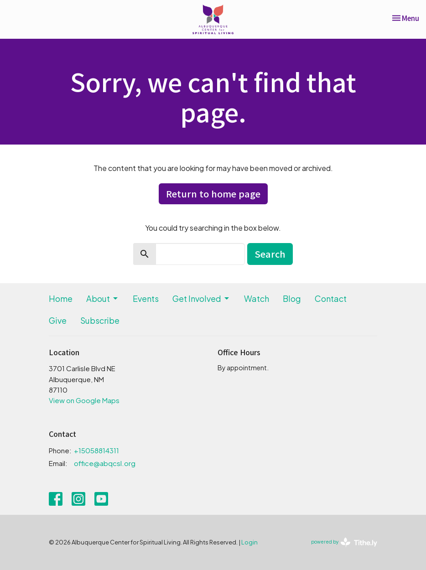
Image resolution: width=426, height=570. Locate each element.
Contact (331, 298)
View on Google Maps (84, 400)
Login (249, 542)
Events (146, 298)
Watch (256, 298)
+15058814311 (96, 450)
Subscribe (99, 320)
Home (61, 298)
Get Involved (201, 298)
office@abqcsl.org (104, 463)
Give (58, 320)
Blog (292, 298)
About (102, 298)
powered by (344, 542)
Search (270, 253)
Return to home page (213, 193)
